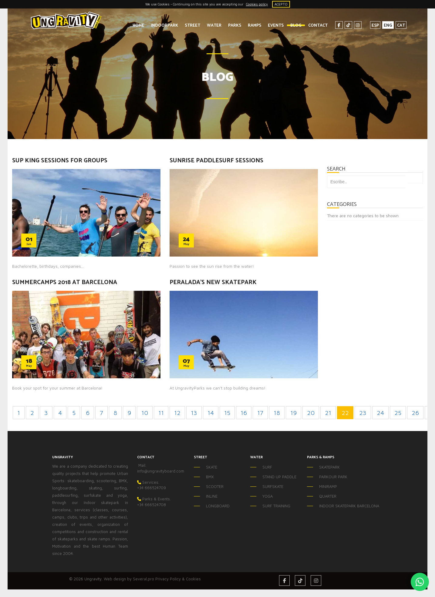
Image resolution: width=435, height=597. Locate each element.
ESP (372, 25)
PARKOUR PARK (333, 476)
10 (144, 412)
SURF (267, 467)
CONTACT (315, 25)
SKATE (211, 467)
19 (293, 412)
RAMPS (251, 25)
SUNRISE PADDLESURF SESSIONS (216, 161)
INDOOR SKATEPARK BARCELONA (337, 505)
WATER (211, 25)
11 (161, 412)
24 (380, 412)
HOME (135, 25)
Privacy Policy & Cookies (178, 578)
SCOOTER (215, 486)
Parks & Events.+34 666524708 (154, 501)
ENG (385, 25)
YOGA (267, 496)
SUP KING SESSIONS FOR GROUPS (59, 161)
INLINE (212, 496)
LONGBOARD (218, 505)
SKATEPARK (329, 467)
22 (345, 412)
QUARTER (327, 496)
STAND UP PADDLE (279, 476)
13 (194, 412)
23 (362, 412)
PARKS (231, 25)
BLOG (292, 25)
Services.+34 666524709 (151, 485)
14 (210, 412)
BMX (210, 476)
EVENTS (273, 25)
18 (277, 412)
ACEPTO (281, 4)
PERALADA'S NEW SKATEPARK (213, 282)
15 (227, 412)
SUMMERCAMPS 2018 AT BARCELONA (64, 282)
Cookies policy (257, 4)
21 (328, 412)
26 (415, 412)
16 (244, 412)
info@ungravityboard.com (160, 471)
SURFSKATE (272, 486)
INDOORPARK (161, 25)
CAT (398, 25)
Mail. (141, 465)
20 (311, 412)
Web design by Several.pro (129, 578)
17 (260, 412)
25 (397, 412)
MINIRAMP (328, 486)
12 (177, 412)
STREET (189, 25)
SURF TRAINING (276, 505)
